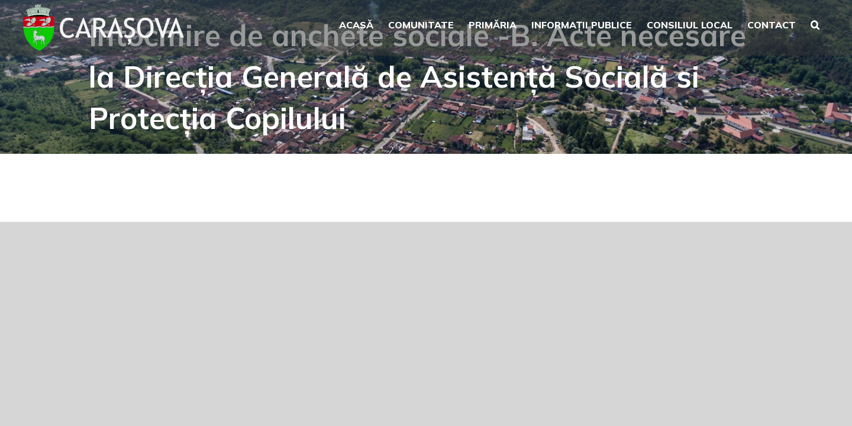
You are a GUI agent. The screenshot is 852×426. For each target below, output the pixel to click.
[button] (829, 23)
